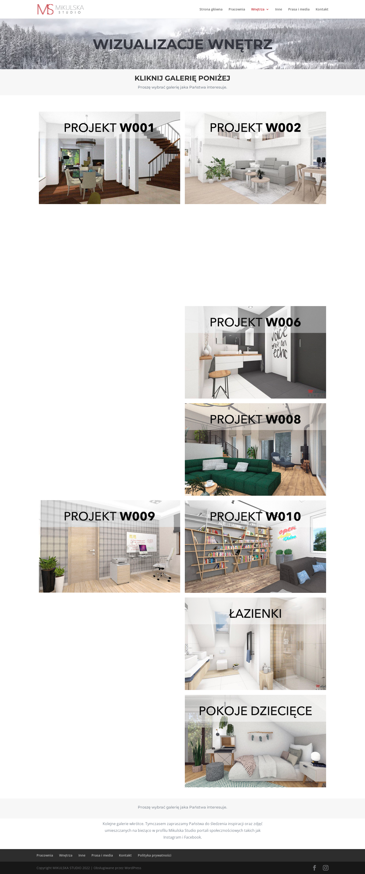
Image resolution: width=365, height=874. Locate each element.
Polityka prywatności (154, 855)
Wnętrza (257, 9)
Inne (278, 9)
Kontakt (322, 9)
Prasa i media (299, 9)
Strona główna (211, 9)
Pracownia (237, 9)
